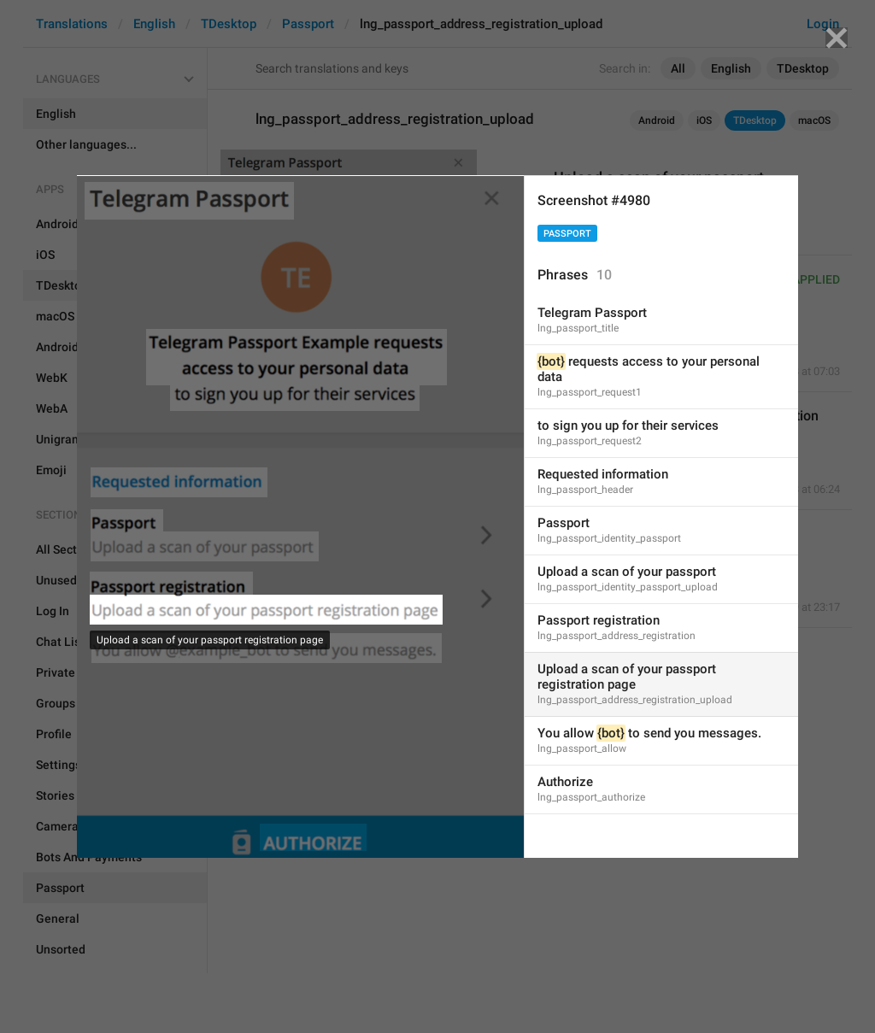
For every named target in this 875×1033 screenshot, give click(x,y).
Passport (567, 233)
